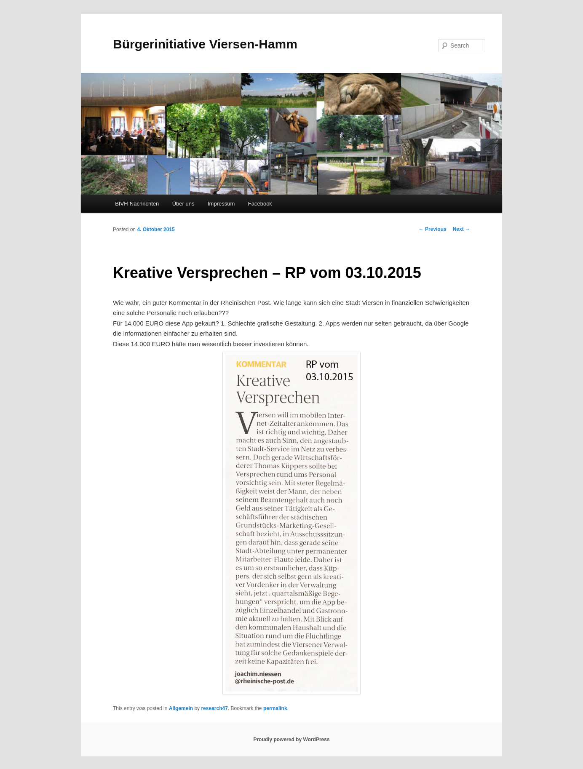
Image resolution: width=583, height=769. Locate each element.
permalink (275, 708)
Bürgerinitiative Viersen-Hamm (205, 44)
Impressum (221, 203)
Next (461, 229)
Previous (433, 229)
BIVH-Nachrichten (137, 203)
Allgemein (181, 708)
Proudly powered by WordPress (291, 739)
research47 (214, 708)
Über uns (183, 203)
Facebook (260, 203)
